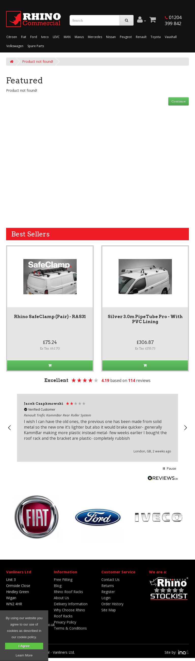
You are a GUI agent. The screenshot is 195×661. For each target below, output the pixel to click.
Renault (141, 37)
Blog (57, 585)
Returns (107, 585)
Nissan (111, 37)
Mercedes (95, 37)
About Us (61, 597)
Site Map (108, 610)
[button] (10, 428)
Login (105, 597)
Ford (33, 37)
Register (108, 591)
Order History (112, 603)
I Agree (24, 646)
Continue (178, 101)
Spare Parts (35, 46)
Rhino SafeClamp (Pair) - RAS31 (50, 316)
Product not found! (37, 61)
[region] (97, 428)
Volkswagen (14, 46)
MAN (67, 37)
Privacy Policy (65, 622)
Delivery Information (71, 603)
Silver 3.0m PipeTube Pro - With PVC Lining (145, 319)
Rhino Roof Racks (68, 591)
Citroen (11, 37)
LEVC (56, 37)
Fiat (23, 37)
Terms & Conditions (70, 628)
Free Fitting (63, 579)
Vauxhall (171, 37)
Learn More (24, 655)
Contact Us (110, 579)
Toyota (156, 37)
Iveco (45, 37)
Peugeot (126, 37)
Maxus (79, 37)
